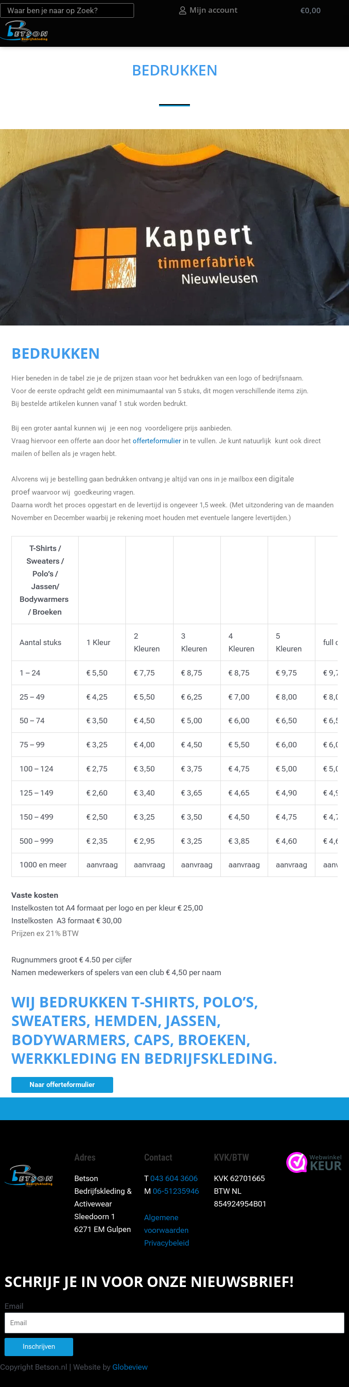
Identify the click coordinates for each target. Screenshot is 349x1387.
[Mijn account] (190, 10)
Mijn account (221, 10)
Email (14, 1306)
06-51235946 (176, 1191)
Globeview (130, 1367)
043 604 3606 (174, 1178)
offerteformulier (157, 441)
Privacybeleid (166, 1242)
